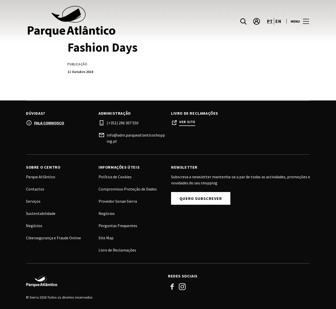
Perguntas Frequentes (118, 225)
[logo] (97, 21)
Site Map (106, 237)
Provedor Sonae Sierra (118, 201)
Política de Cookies (115, 176)
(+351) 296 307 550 (122, 122)
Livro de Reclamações (117, 250)
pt (270, 21)
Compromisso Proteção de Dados (128, 189)
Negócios (34, 225)
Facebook (172, 287)
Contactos (35, 189)
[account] (257, 21)
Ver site (187, 122)
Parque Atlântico (40, 176)
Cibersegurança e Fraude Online (53, 237)
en (278, 21)
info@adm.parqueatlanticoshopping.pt (136, 138)
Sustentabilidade (40, 213)
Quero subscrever (200, 198)
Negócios (107, 213)
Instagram (182, 287)
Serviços (33, 201)
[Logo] (94, 281)
